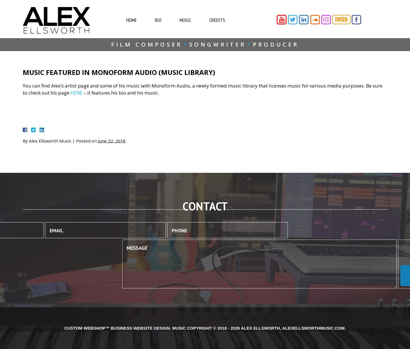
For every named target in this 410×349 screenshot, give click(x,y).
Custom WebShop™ (86, 328)
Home (137, 20)
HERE (76, 92)
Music (190, 20)
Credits (222, 20)
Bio (163, 20)
